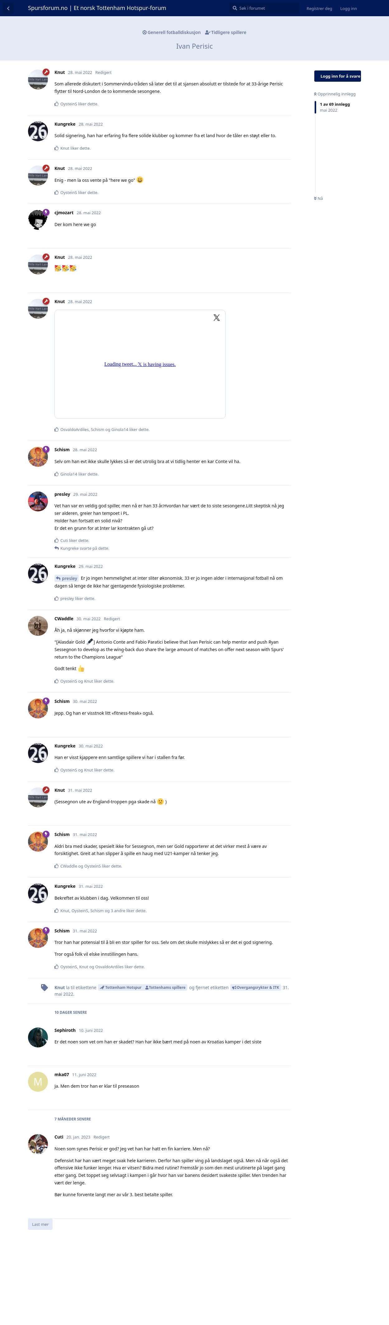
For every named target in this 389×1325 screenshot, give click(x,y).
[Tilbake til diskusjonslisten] (8, 8)
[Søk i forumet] (264, 8)
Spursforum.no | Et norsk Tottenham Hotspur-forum (97, 8)
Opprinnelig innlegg (335, 94)
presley (69, 578)
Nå (318, 198)
